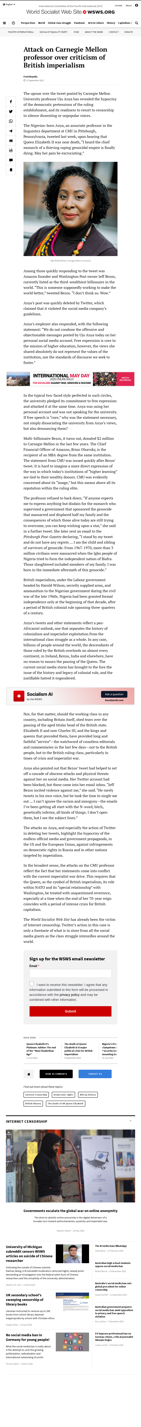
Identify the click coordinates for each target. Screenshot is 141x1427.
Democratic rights (63, 1094)
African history (88, 1094)
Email (33, 966)
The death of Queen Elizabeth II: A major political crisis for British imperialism (78, 1049)
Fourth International (21, 32)
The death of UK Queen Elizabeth (66, 1103)
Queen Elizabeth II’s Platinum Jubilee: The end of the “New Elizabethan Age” (41, 1049)
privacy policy (69, 995)
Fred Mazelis (30, 76)
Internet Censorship (36, 1094)
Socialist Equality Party (54, 32)
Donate (128, 32)
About (129, 5)
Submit (70, 1011)
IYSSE (76, 32)
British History (33, 1103)
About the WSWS (94, 32)
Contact (118, 5)
